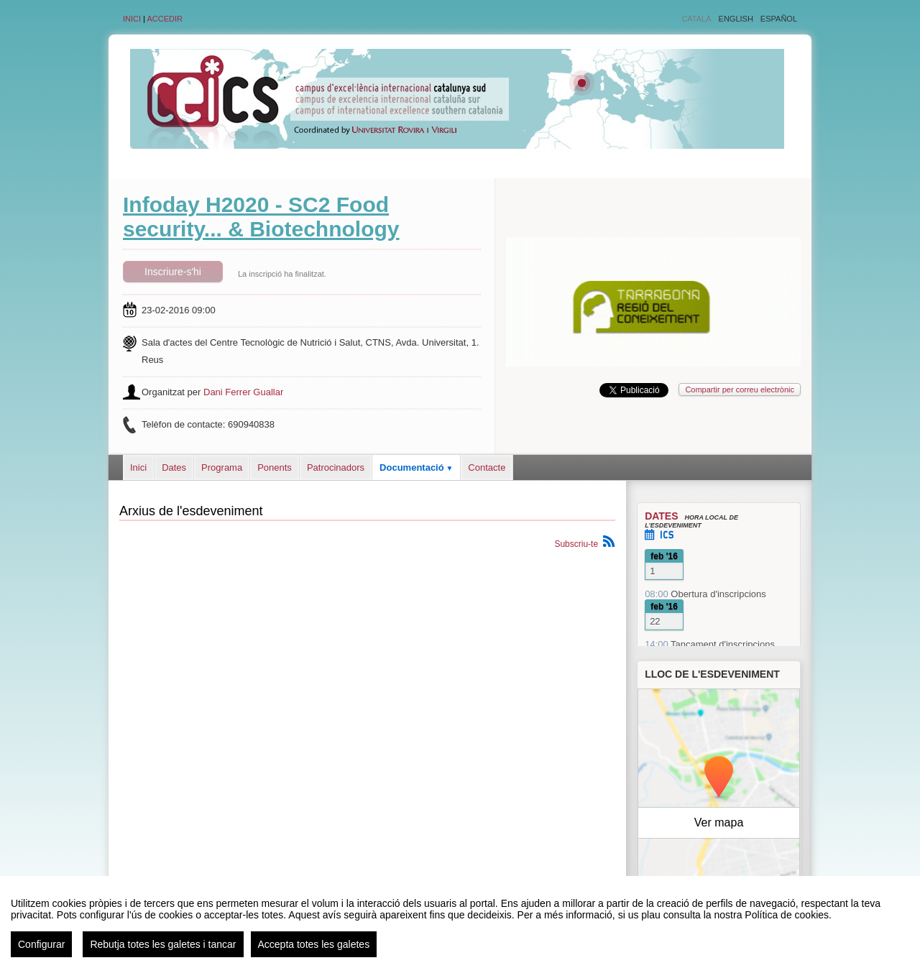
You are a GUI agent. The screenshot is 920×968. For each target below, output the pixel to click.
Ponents (274, 467)
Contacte (486, 467)
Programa (221, 467)
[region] (460, 922)
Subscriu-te (576, 544)
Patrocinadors (335, 467)
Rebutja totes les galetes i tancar (163, 944)
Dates (174, 467)
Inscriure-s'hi (172, 271)
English (736, 18)
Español (778, 18)
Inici (132, 18)
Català (696, 18)
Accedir (165, 18)
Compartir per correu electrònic (739, 389)
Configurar (41, 944)
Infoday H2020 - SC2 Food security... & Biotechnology (261, 217)
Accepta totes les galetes (314, 944)
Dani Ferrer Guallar (243, 392)
